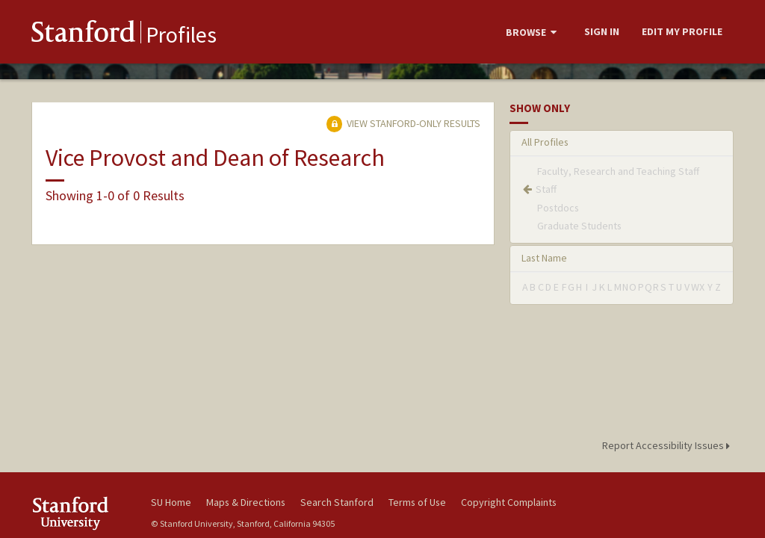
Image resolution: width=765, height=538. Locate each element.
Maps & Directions (245, 502)
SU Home (171, 502)
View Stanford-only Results (403, 123)
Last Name (544, 258)
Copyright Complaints (509, 502)
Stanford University (83, 513)
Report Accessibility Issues (668, 445)
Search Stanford (337, 502)
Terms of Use (417, 502)
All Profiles (545, 142)
